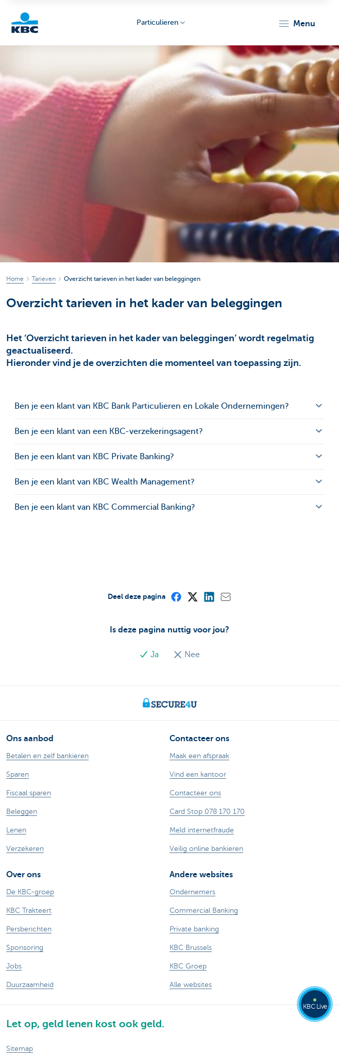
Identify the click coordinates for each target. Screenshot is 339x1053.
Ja (150, 654)
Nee (186, 654)
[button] (296, 23)
